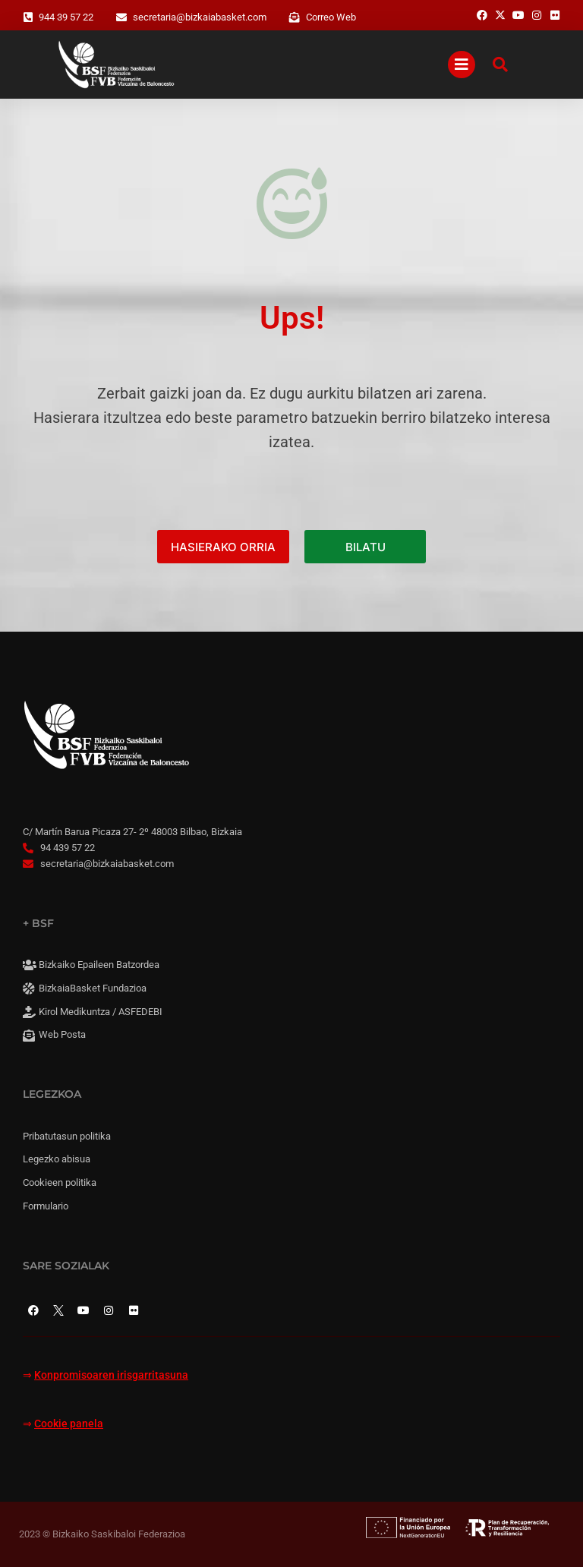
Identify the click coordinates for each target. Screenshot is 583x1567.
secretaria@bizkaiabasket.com (199, 17)
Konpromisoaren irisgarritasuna (111, 1375)
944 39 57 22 (66, 17)
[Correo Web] (294, 17)
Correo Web (331, 17)
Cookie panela (68, 1423)
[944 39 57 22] (28, 17)
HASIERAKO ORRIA (223, 547)
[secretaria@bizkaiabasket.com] (121, 17)
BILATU (365, 547)
